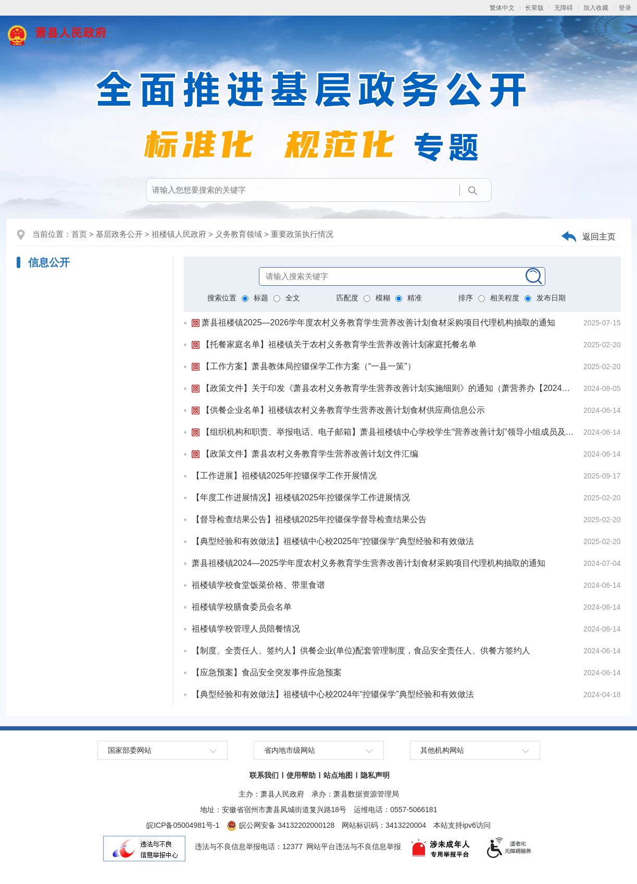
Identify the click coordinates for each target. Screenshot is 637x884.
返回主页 (599, 236)
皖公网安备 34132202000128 (280, 825)
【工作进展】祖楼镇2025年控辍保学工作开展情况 (284, 475)
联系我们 (264, 775)
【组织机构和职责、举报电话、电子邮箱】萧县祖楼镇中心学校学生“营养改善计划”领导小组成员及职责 (384, 431)
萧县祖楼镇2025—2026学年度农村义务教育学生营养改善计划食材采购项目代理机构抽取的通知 (374, 322)
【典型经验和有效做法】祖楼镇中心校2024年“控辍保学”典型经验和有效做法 (333, 694)
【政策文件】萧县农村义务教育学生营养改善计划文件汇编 (305, 453)
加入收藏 (595, 7)
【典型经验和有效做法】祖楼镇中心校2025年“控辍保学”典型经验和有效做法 (333, 541)
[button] (534, 8)
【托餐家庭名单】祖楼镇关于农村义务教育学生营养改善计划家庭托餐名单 (334, 344)
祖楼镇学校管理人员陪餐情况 (246, 628)
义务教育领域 (238, 234)
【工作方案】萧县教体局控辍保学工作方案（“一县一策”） (304, 366)
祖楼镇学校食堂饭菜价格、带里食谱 (258, 584)
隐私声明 (375, 775)
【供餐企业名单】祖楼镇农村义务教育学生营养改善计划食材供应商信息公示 (338, 410)
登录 (625, 7)
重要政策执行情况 (302, 234)
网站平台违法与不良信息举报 (353, 846)
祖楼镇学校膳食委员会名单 (242, 606)
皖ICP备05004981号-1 (182, 825)
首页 (79, 234)
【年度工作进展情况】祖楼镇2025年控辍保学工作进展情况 (301, 497)
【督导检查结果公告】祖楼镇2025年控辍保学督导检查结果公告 (309, 519)
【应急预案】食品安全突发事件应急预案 (267, 672)
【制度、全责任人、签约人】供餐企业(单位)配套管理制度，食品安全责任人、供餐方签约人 (361, 650)
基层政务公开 (119, 234)
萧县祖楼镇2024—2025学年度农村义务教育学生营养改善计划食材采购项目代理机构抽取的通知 (368, 563)
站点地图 (338, 775)
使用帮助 (301, 775)
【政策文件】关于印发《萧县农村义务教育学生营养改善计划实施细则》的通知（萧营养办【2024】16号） (384, 388)
